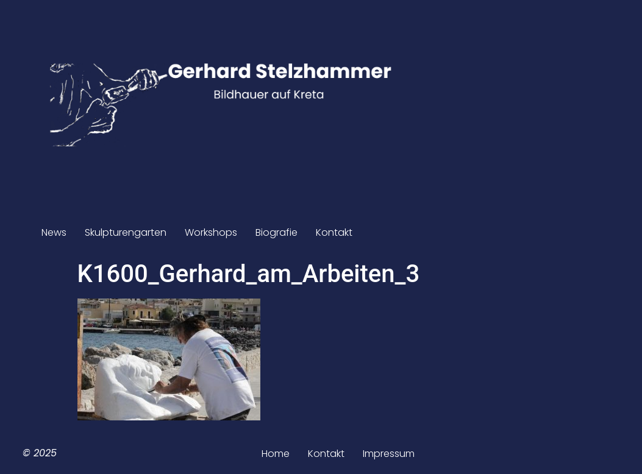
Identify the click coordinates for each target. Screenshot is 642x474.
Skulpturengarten (125, 232)
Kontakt (334, 232)
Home (276, 454)
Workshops (211, 232)
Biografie (276, 232)
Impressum (389, 454)
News (53, 232)
